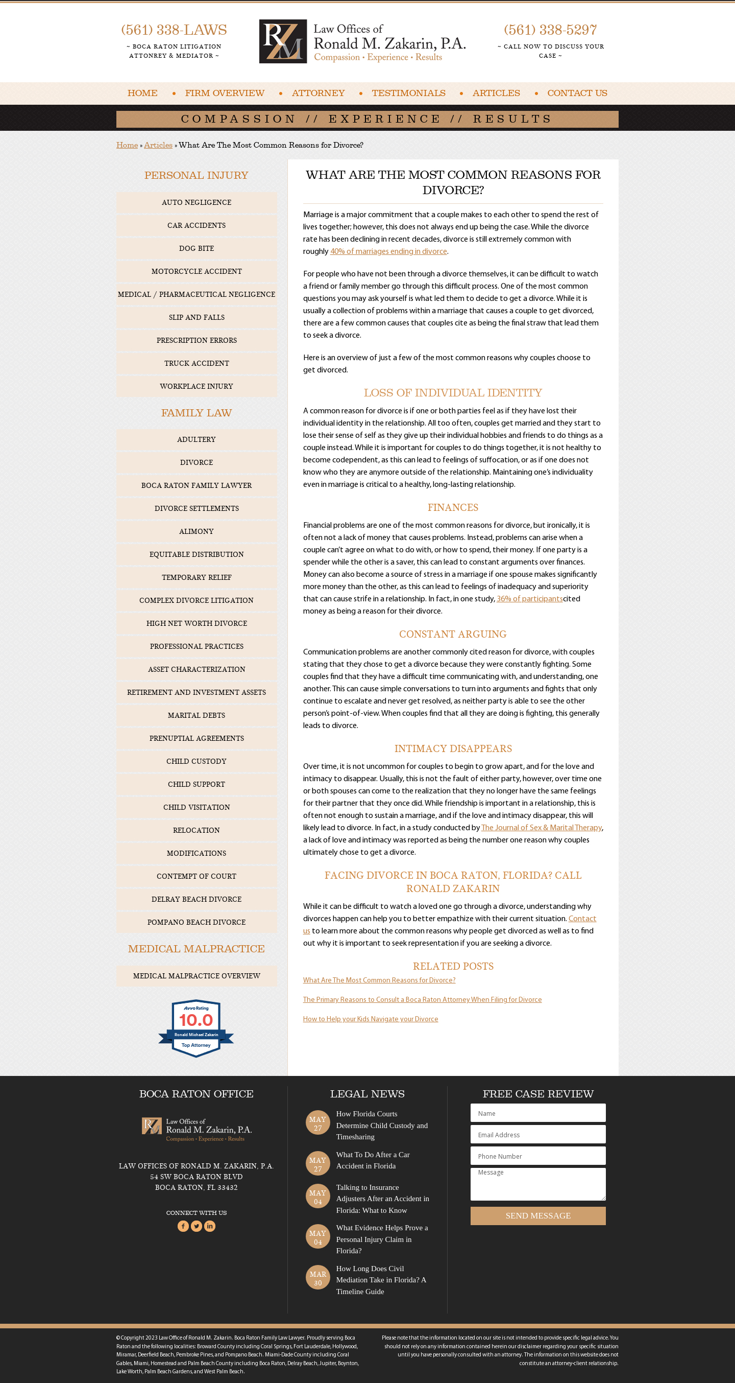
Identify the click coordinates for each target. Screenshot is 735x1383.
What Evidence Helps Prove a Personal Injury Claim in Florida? (382, 1239)
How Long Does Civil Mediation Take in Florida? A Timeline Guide (381, 1280)
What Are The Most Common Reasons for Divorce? (379, 980)
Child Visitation (196, 807)
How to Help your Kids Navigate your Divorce (370, 1019)
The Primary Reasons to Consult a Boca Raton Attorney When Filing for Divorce (422, 1000)
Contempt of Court (196, 876)
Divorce (196, 462)
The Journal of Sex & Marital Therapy (541, 828)
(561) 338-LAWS (174, 30)
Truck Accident (196, 363)
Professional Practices (196, 646)
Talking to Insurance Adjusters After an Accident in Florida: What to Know (382, 1198)
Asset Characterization (197, 669)
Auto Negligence (196, 202)
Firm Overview (225, 93)
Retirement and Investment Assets (196, 692)
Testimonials (409, 93)
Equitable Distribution (197, 554)
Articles (496, 93)
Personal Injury (196, 175)
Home (143, 93)
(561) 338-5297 (550, 30)
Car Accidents (196, 225)
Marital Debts (196, 715)
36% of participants (530, 599)
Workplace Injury (196, 386)
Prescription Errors (197, 340)
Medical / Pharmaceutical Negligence (196, 294)
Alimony (196, 531)
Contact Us (577, 93)
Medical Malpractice (196, 949)
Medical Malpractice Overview (196, 976)
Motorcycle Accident (197, 271)
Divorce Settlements (197, 508)
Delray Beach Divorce (196, 899)
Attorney (318, 93)
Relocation (196, 830)
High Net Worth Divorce (196, 623)
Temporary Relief (197, 577)
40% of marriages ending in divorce (388, 252)
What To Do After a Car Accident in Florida (373, 1160)
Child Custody (196, 761)
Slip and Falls (197, 317)
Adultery (196, 439)
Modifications (196, 853)
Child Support (196, 784)
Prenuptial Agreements (197, 738)
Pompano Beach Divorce (197, 922)
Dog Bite (196, 248)
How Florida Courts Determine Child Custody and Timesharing (382, 1125)
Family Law (196, 413)
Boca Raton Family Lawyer (196, 485)
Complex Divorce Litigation (196, 600)
